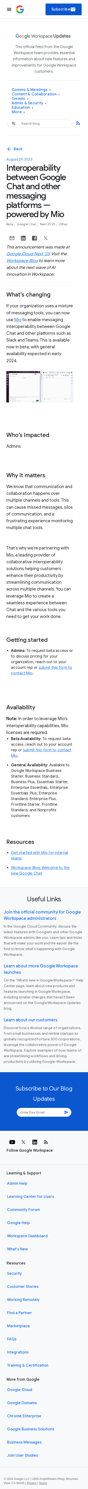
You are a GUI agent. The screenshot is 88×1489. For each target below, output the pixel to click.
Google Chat (27, 224)
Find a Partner (19, 1313)
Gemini (20, 99)
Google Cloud (19, 1389)
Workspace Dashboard (27, 1236)
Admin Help (17, 1183)
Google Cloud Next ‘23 (28, 253)
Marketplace (18, 1326)
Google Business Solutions (30, 1429)
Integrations (18, 1352)
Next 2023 (48, 224)
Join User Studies (22, 1455)
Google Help (18, 1223)
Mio (17, 319)
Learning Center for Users (30, 1196)
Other (63, 224)
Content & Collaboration (36, 94)
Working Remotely (23, 1299)
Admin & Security (29, 103)
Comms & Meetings (31, 90)
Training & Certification (27, 1365)
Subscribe (63, 9)
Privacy (32, 1483)
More (18, 112)
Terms (43, 1483)
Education (22, 107)
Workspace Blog (22, 260)
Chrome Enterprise (24, 1416)
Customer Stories (22, 1286)
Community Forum (23, 1209)
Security (14, 1273)
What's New (17, 1249)
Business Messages (24, 1442)
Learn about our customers (30, 1020)
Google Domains (22, 1403)
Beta (10, 224)
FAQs (11, 1339)
